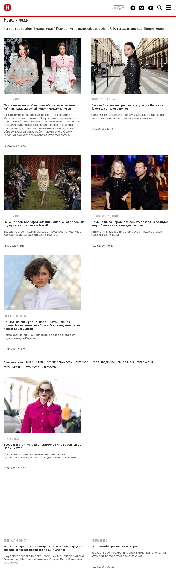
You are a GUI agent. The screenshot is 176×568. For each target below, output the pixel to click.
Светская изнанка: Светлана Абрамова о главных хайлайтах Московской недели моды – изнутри (39, 106)
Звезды (22, 525)
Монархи (36, 525)
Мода (29, 362)
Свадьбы (63, 525)
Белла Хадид (145, 362)
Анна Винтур (126, 362)
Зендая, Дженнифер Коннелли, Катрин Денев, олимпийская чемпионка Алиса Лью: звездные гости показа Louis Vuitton (42, 325)
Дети (76, 525)
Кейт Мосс (81, 362)
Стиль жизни (107, 525)
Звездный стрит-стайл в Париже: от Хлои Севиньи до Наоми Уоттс (42, 446)
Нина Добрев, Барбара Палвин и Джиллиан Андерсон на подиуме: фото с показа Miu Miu (44, 223)
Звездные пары (13, 367)
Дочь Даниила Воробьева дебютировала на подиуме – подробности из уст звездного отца (130, 223)
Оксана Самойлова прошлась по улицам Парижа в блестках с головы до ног (127, 106)
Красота (88, 525)
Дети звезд (32, 367)
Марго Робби (49, 367)
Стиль (40, 362)
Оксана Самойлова (59, 362)
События (135, 525)
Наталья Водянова (103, 362)
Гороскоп (152, 525)
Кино (122, 525)
